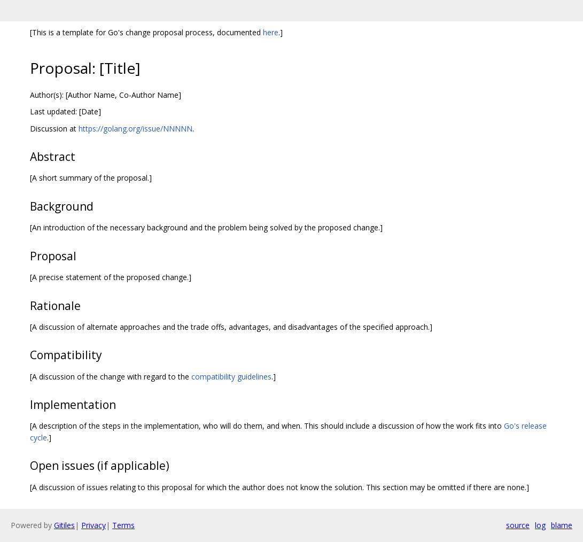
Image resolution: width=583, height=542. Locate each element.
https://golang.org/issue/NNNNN (135, 128)
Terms (123, 525)
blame (561, 525)
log (540, 525)
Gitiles (64, 525)
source (518, 525)
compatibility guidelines (231, 376)
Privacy (93, 525)
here (270, 32)
